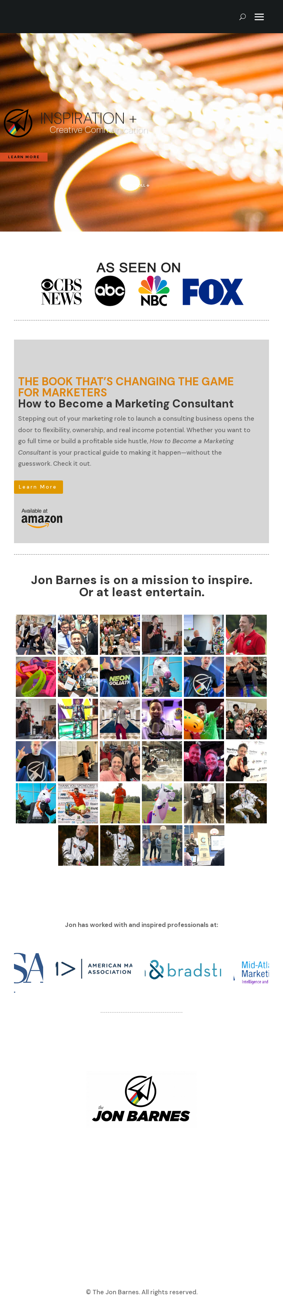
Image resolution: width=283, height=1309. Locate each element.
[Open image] (36, 635)
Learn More (38, 486)
